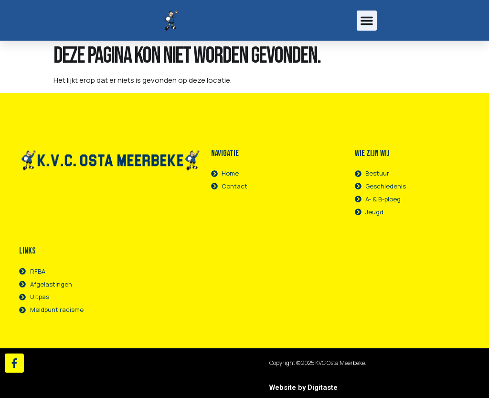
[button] (367, 21)
